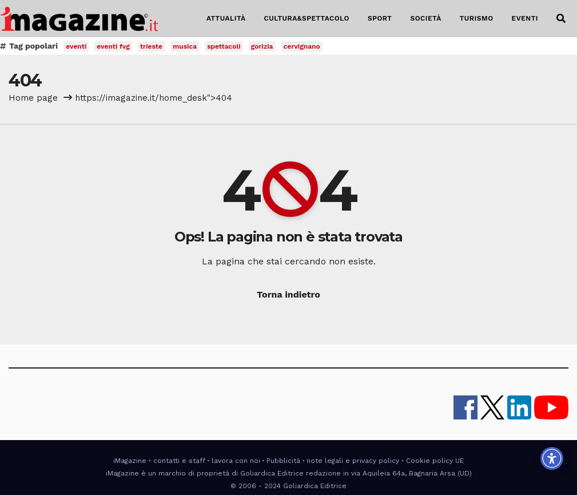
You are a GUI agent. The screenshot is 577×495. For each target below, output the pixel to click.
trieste (151, 46)
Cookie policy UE (435, 461)
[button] (561, 18)
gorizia (262, 46)
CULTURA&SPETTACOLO (306, 18)
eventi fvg (113, 46)
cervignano (302, 46)
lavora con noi (236, 461)
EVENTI (525, 18)
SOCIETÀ (425, 18)
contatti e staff (179, 461)
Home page (33, 98)
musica (185, 46)
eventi (76, 46)
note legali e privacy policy (353, 461)
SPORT (380, 18)
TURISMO (477, 18)
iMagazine (129, 461)
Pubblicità (283, 461)
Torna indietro (288, 294)
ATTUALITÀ (226, 18)
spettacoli (224, 46)
